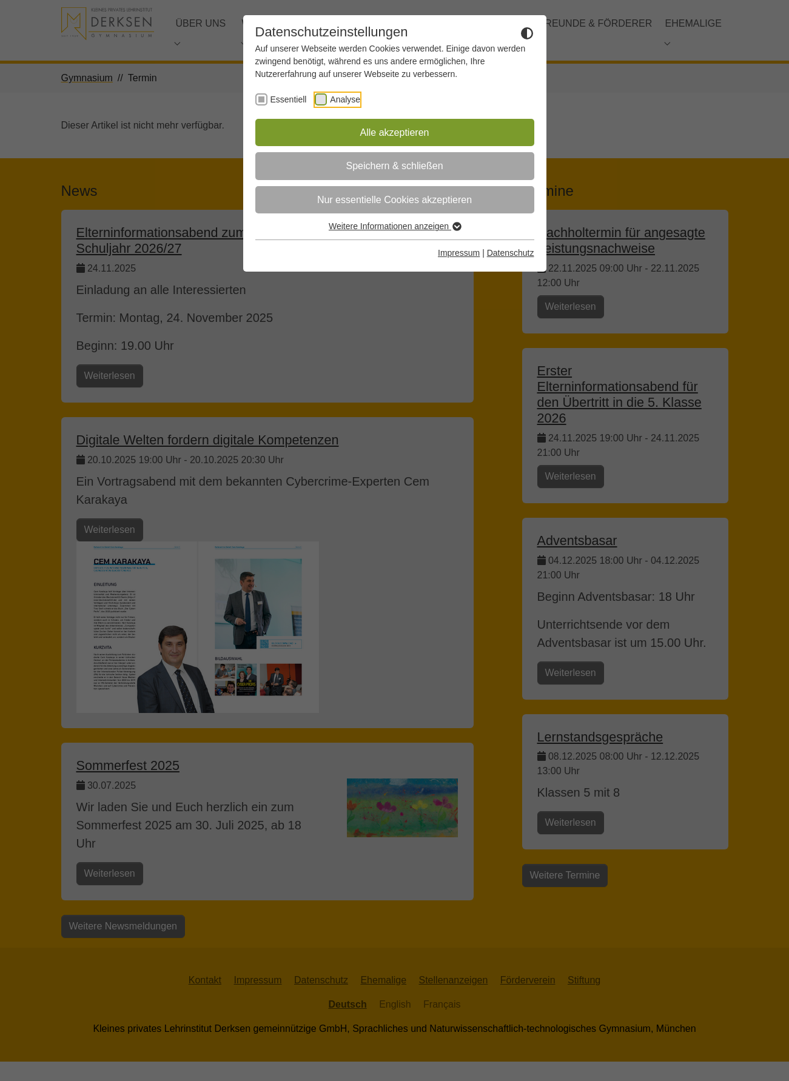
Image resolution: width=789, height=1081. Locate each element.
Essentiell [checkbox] (288, 99)
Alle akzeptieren (394, 132)
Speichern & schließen (394, 166)
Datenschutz (510, 253)
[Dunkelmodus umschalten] (527, 32)
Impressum (459, 253)
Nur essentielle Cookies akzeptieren (394, 200)
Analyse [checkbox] (345, 99)
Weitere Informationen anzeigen (394, 226)
